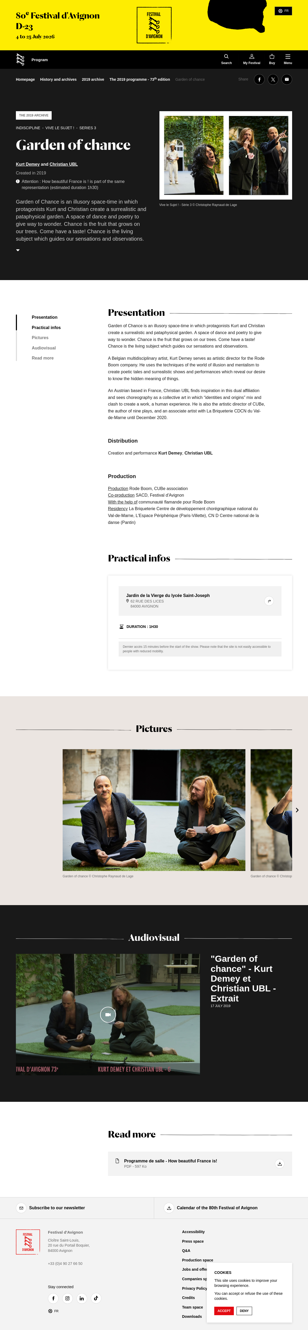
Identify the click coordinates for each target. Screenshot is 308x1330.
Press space (193, 1241)
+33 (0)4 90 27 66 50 (65, 1263)
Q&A (186, 1250)
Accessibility (193, 1232)
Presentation (44, 317)
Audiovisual (44, 348)
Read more (43, 358)
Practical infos (46, 327)
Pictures (40, 337)
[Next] (297, 810)
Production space (197, 1260)
